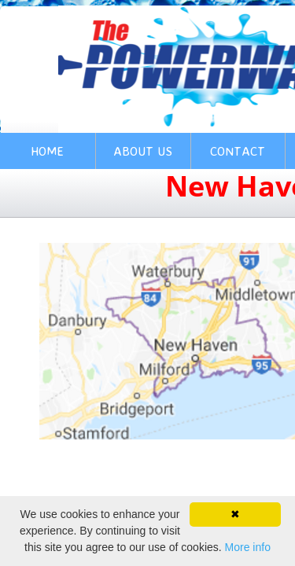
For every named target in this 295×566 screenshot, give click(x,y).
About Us (142, 151)
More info (248, 547)
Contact (237, 151)
